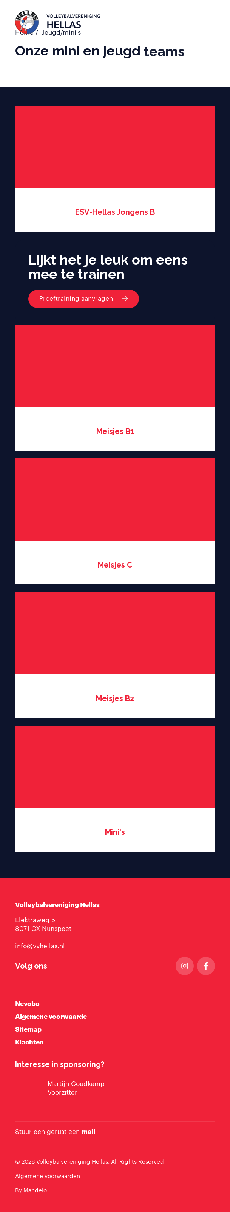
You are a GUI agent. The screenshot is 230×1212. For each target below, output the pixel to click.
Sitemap (28, 1029)
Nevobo (27, 1004)
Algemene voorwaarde (51, 1017)
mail (88, 1132)
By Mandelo (31, 1191)
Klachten (29, 1042)
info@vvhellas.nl (40, 946)
